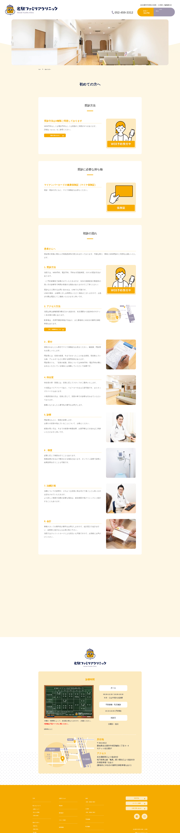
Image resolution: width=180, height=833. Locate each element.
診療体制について (51, 729)
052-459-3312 (124, 12)
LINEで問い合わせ (130, 815)
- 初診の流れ (37, 829)
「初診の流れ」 (55, 130)
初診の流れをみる (61, 137)
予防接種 (89, 819)
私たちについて (39, 805)
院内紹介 (62, 813)
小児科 (88, 809)
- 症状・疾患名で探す (93, 802)
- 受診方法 (36, 826)
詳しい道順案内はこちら (61, 331)
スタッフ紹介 (64, 820)
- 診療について (38, 809)
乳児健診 (89, 826)
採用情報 (62, 827)
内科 (87, 798)
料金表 (62, 805)
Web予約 (146, 13)
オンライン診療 (130, 807)
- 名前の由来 (37, 815)
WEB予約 (130, 799)
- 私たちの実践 (38, 812)
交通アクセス (64, 798)
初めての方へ (38, 822)
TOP (34, 798)
